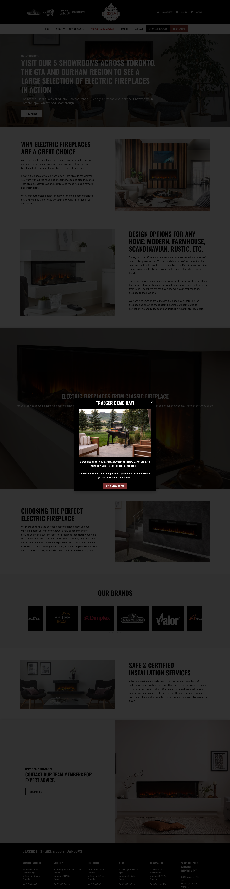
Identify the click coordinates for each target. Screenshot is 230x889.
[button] (152, 402)
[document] (115, 444)
